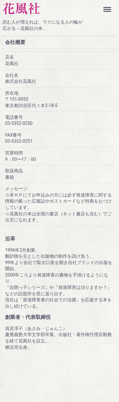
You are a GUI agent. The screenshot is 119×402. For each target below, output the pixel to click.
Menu (108, 6)
